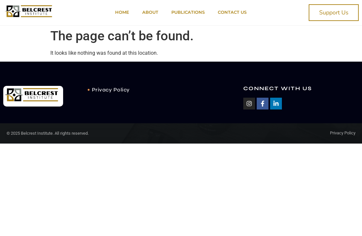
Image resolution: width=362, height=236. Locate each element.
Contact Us (232, 12)
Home (122, 12)
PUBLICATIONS (188, 12)
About (150, 12)
